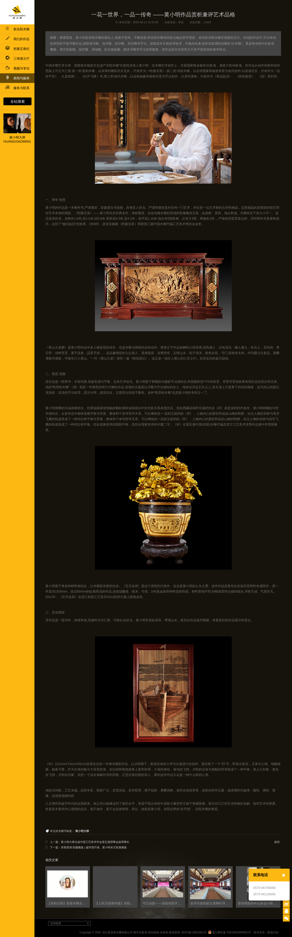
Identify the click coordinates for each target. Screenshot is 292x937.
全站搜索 (17, 101)
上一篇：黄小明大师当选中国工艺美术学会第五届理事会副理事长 (89, 842)
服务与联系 (17, 88)
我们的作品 (17, 39)
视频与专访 (17, 68)
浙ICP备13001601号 (193, 932)
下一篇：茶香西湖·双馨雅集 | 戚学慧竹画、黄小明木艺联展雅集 (88, 847)
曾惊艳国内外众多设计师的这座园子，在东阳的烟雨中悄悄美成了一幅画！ (259, 903)
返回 (277, 842)
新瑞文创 (272, 932)
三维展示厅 (17, 58)
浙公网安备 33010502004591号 (229, 932)
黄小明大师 (82, 831)
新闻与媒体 (17, 77)
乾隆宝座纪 (17, 49)
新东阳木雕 (17, 29)
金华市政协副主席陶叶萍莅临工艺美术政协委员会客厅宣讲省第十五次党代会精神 (211, 903)
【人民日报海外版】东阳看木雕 (116, 903)
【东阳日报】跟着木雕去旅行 (68, 903)
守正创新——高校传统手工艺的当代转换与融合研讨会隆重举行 (164, 903)
